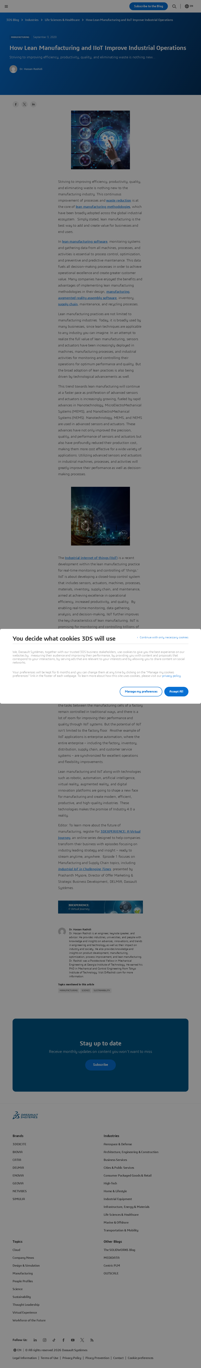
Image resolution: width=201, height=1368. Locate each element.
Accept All (176, 691)
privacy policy (171, 675)
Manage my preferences (136, 691)
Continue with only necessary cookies (163, 638)
